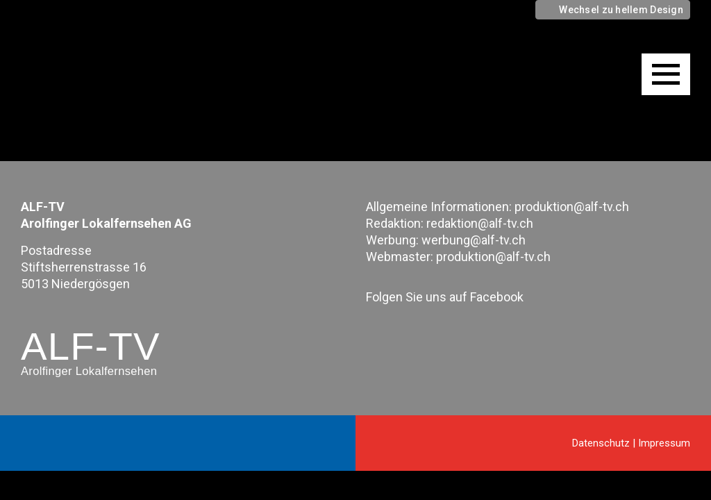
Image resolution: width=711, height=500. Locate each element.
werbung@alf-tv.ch (473, 240)
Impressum (664, 443)
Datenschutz (601, 443)
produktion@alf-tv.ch (572, 206)
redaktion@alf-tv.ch (479, 223)
